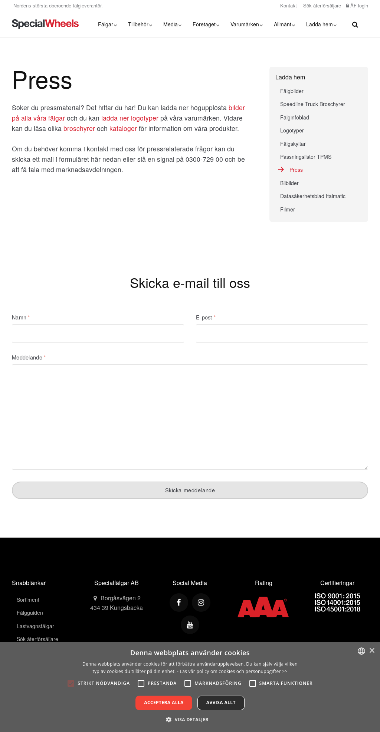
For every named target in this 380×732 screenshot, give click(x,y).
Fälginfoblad (294, 117)
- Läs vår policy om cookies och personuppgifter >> (232, 671)
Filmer (287, 209)
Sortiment (28, 599)
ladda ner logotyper (129, 117)
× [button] (371, 651)
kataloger (123, 128)
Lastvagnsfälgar (35, 626)
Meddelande (29, 357)
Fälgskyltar (293, 143)
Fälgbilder (292, 91)
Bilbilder (289, 183)
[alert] (190, 687)
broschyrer (79, 128)
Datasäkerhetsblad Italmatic (312, 196)
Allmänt (284, 24)
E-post (206, 317)
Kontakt (288, 5)
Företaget (206, 24)
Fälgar (107, 24)
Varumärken (246, 24)
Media (172, 24)
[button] (190, 719)
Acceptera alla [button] (164, 702)
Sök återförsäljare (321, 5)
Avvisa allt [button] (221, 702)
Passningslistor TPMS (305, 156)
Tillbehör (140, 24)
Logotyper (292, 130)
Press (296, 169)
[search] (355, 24)
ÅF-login (357, 5)
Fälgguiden (30, 612)
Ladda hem (321, 24)
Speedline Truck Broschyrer (312, 104)
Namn (21, 317)
